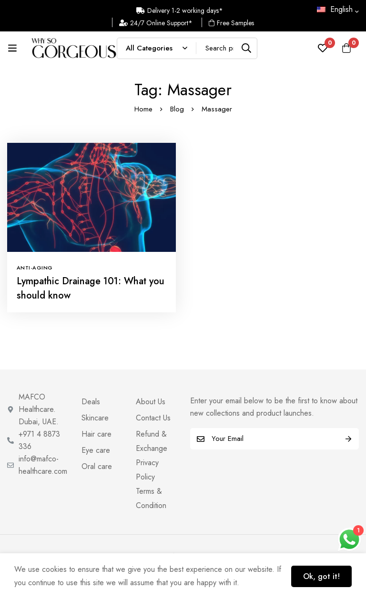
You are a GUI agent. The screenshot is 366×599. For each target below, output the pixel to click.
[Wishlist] (323, 48)
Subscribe (348, 438)
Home (143, 109)
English (335, 9)
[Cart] (346, 48)
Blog (177, 109)
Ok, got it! (321, 576)
